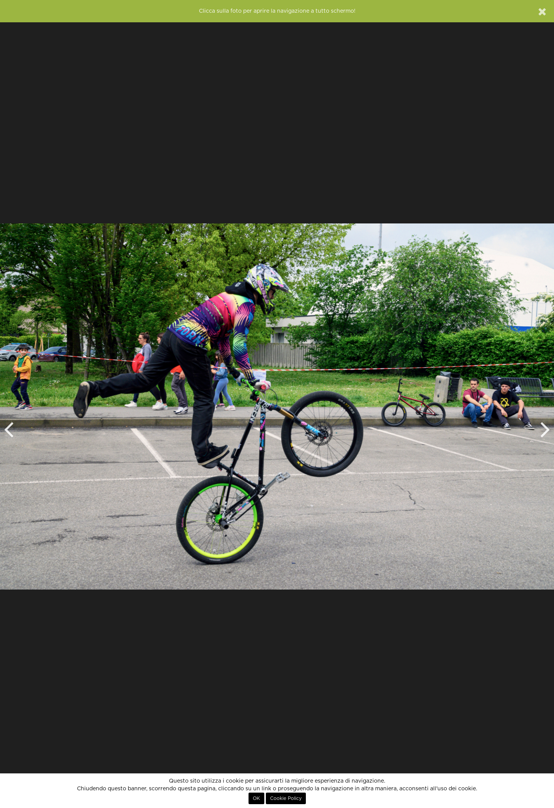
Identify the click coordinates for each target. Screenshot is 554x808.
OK (256, 798)
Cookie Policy (286, 798)
